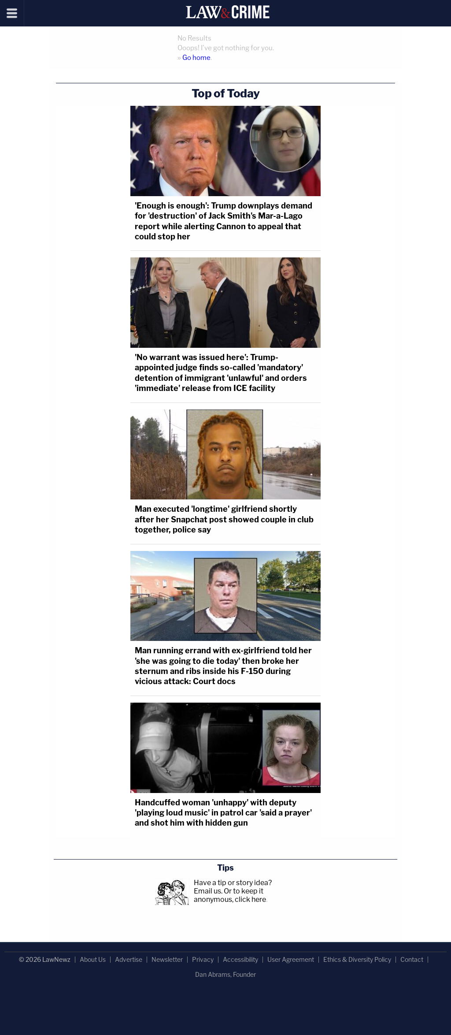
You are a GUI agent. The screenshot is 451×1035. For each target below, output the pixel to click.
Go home (196, 58)
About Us (93, 959)
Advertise (128, 959)
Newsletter (167, 959)
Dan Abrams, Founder (225, 974)
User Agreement (290, 959)
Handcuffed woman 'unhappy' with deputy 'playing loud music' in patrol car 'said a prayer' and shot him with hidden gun (223, 813)
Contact (411, 959)
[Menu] (12, 13)
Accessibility (240, 959)
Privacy (203, 959)
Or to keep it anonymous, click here (230, 895)
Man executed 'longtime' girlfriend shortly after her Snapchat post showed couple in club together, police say (224, 519)
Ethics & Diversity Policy (357, 959)
